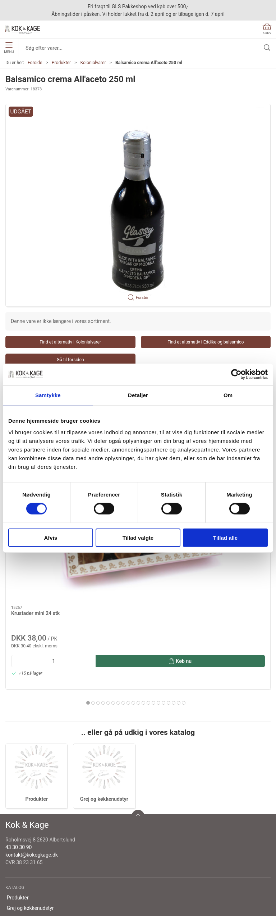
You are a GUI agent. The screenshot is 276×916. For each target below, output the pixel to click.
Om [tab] (228, 395)
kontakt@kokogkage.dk (31, 733)
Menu (9, 48)
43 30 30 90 (18, 725)
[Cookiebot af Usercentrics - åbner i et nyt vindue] (236, 374)
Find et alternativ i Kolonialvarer (70, 342)
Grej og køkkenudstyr (104, 677)
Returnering (20, 838)
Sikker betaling (23, 848)
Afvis (50, 537)
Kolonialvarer (93, 62)
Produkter (61, 62)
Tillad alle (225, 537)
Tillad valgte (138, 537)
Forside (35, 62)
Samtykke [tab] (48, 395)
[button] (138, 205)
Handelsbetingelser (28, 858)
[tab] (121, 567)
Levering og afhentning (32, 828)
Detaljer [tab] (138, 395)
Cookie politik (22, 869)
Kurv (267, 29)
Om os (14, 817)
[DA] (22, 30)
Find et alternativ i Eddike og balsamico (205, 342)
